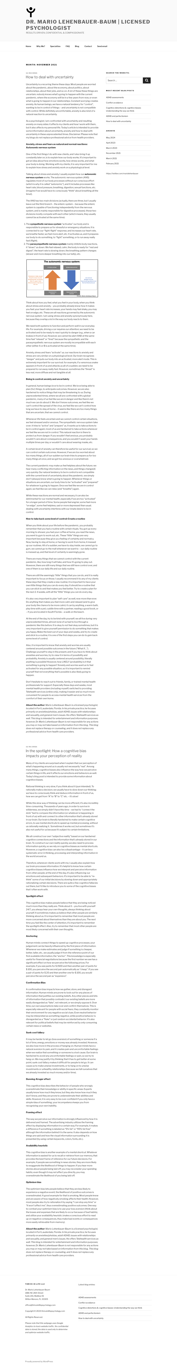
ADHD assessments (115, 97)
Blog (77, 46)
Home (28, 46)
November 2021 (113, 153)
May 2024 (110, 137)
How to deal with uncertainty (50, 77)
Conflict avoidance (114, 102)
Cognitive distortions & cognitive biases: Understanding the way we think (110, 1308)
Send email (102, 46)
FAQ (68, 46)
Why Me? (40, 46)
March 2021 (111, 158)
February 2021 (112, 163)
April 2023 (110, 142)
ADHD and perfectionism (117, 116)
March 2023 (111, 148)
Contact (88, 46)
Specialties (55, 46)
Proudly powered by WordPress (39, 1361)
